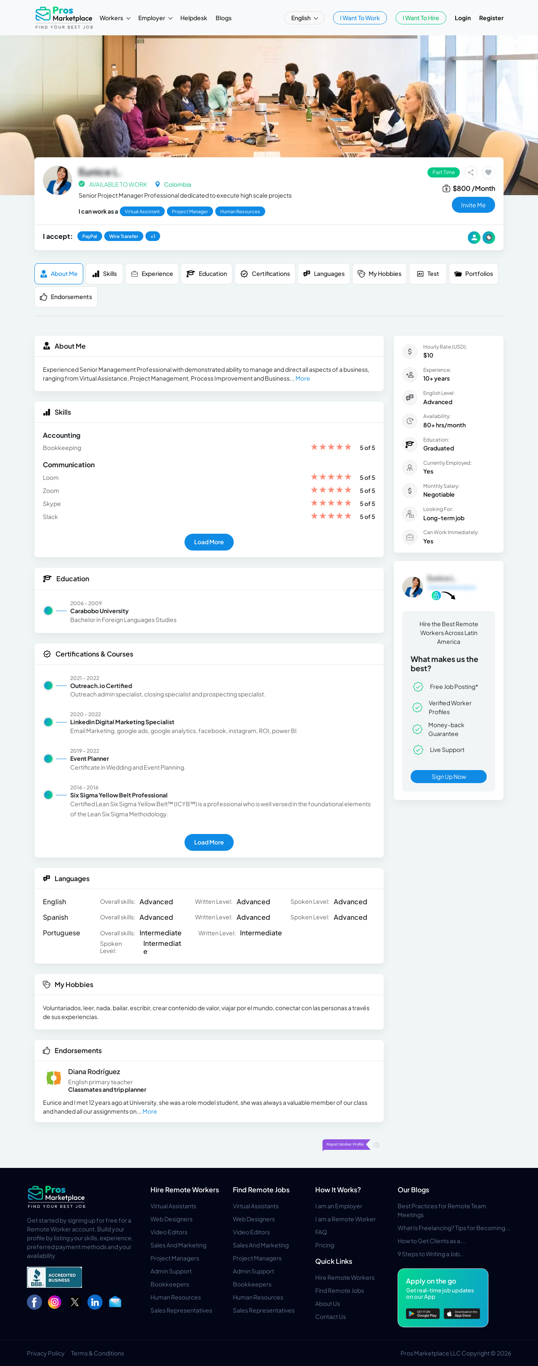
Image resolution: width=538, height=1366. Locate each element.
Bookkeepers (169, 1284)
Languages (324, 274)
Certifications (265, 274)
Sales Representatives (181, 1310)
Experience (152, 274)
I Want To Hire (421, 17)
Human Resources (175, 1297)
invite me (473, 205)
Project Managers (174, 1258)
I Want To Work (360, 17)
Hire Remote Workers (184, 1189)
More (302, 378)
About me (59, 274)
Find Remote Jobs (261, 1189)
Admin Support (171, 1271)
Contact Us (330, 1316)
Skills (104, 274)
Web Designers (171, 1219)
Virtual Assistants (173, 1206)
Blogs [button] (224, 17)
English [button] (301, 17)
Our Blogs (413, 1189)
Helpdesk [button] (193, 17)
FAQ (321, 1232)
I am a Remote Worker (345, 1219)
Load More (209, 541)
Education (206, 273)
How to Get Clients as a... (431, 1240)
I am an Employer (338, 1206)
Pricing (324, 1245)
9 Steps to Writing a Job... (431, 1253)
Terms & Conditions (97, 1353)
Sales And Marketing (178, 1245)
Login (463, 17)
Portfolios (473, 274)
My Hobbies (379, 274)
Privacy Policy (46, 1353)
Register (491, 17)
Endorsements (66, 297)
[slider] (331, 447)
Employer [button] (152, 17)
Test (428, 274)
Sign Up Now (449, 776)
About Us (327, 1303)
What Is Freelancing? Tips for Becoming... (454, 1227)
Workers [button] (112, 17)
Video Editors (168, 1232)
